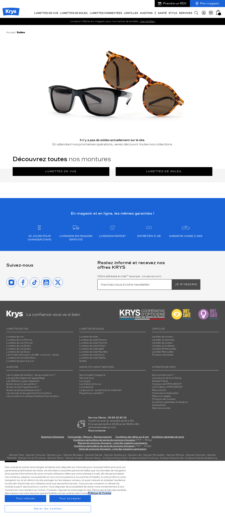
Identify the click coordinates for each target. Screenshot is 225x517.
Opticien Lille (135, 454)
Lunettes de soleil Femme (93, 339)
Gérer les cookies (161, 407)
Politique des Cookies (163, 399)
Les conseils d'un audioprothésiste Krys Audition (32, 396)
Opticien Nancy (93, 457)
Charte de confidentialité (165, 393)
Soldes (83, 360)
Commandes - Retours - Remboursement (90, 436)
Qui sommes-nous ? (163, 374)
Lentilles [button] (131, 12)
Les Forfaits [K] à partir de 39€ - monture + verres (32, 354)
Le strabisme (86, 386)
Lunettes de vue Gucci (18, 351)
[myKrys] (204, 12)
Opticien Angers (74, 457)
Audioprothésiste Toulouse (143, 457)
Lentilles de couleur (162, 342)
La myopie (84, 380)
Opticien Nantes (94, 454)
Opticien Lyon (54, 454)
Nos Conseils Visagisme (92, 374)
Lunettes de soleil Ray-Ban (93, 351)
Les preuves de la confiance (166, 377)
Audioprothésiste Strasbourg (201, 457)
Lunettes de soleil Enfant (92, 345)
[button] (218, 11)
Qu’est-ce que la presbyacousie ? (23, 389)
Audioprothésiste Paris (115, 457)
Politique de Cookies (99, 493)
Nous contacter (97, 430)
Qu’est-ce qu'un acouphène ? (21, 383)
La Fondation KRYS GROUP (167, 386)
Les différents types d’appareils (22, 380)
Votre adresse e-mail (129, 275)
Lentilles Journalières (163, 345)
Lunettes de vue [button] (46, 12)
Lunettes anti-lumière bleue (20, 357)
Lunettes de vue (61, 171)
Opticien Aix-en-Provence (32, 457)
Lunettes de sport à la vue (20, 360)
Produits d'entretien (163, 354)
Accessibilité (159, 404)
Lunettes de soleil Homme (93, 342)
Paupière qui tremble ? (91, 393)
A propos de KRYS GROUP (167, 383)
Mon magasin (207, 3)
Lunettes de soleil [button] (74, 12)
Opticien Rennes (175, 454)
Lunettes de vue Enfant (18, 345)
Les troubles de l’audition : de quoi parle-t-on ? (30, 374)
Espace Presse (160, 380)
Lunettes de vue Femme (19, 339)
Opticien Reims (55, 457)
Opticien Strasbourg (115, 454)
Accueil (10, 32)
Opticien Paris (16, 454)
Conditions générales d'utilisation (170, 401)
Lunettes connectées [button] (106, 12)
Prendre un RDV (172, 3)
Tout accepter (70, 498)
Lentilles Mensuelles (162, 351)
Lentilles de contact (162, 336)
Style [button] (173, 12)
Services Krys (86, 377)
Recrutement (159, 389)
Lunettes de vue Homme (19, 342)
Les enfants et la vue (90, 383)
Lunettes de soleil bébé (91, 348)
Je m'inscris (186, 284)
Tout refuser (25, 498)
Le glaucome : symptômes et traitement (100, 389)
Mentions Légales (161, 396)
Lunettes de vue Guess (18, 348)
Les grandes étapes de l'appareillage (25, 377)
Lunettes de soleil (164, 171)
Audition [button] (146, 12)
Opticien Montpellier (154, 454)
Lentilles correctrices (163, 339)
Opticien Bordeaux (73, 454)
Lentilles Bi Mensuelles (164, 348)
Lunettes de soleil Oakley (92, 357)
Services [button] (185, 12)
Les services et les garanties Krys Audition (29, 393)
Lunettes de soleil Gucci (92, 354)
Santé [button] (162, 12)
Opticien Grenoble (195, 454)
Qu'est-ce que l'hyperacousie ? (22, 386)
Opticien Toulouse (35, 454)
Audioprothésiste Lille (171, 457)
